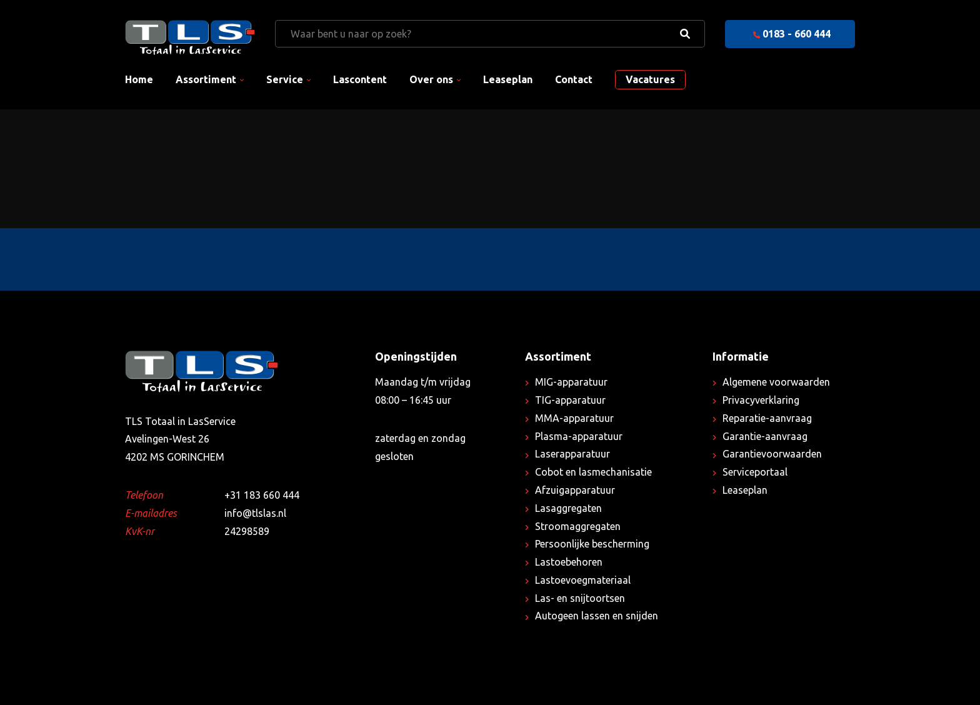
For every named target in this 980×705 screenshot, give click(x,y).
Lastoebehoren (568, 562)
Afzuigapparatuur (575, 490)
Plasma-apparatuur (578, 436)
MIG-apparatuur (571, 382)
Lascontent (360, 79)
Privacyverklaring (760, 400)
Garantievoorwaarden (772, 453)
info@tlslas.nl (255, 513)
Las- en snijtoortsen (580, 598)
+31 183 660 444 (261, 495)
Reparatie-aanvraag (767, 418)
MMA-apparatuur (574, 418)
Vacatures (650, 79)
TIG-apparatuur (570, 400)
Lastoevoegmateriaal (583, 580)
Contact (573, 79)
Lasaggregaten (568, 508)
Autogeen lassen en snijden (596, 615)
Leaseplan (507, 79)
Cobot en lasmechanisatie (593, 472)
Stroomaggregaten (578, 526)
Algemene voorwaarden (776, 382)
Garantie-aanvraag (765, 436)
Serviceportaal (755, 472)
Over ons (431, 79)
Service (284, 79)
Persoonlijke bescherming (592, 543)
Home (139, 79)
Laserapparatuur (572, 453)
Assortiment (206, 79)
